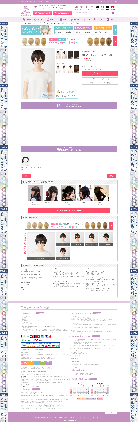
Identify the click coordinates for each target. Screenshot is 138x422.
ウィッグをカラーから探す (42, 13)
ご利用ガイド (81, 417)
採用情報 (98, 417)
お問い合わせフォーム (26, 376)
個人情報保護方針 (52, 417)
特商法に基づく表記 (40, 417)
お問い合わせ (72, 417)
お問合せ (109, 1)
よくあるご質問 (63, 417)
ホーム (24, 23)
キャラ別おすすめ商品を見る (62, 13)
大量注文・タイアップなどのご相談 (100, 83)
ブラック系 (42, 23)
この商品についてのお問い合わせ (99, 79)
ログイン (103, 1)
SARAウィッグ (32, 23)
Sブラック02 (51, 23)
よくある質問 (114, 1)
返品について (90, 417)
